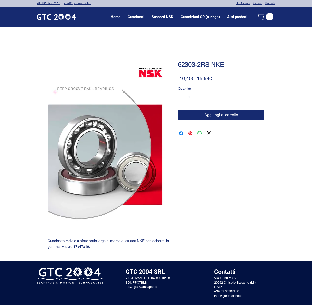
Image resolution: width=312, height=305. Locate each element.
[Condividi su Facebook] (181, 133)
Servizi (257, 3)
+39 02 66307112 (48, 3)
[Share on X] (209, 133)
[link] (266, 16)
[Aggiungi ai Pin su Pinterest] (190, 133)
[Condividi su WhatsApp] (200, 133)
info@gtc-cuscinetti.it (77, 3)
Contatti (270, 3)
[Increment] (197, 97)
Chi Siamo (243, 3)
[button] (136, 17)
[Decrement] (182, 97)
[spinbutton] (189, 97)
